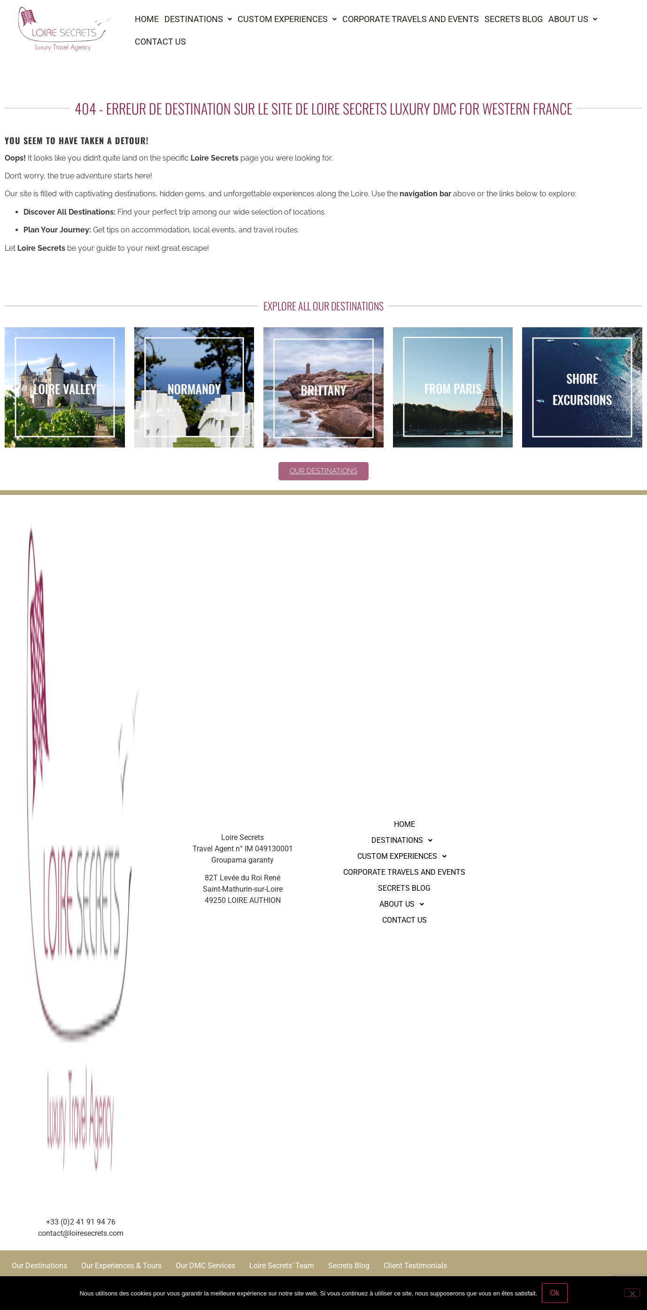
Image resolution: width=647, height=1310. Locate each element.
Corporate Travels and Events (410, 19)
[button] (198, 19)
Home (147, 19)
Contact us (160, 41)
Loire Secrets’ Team (281, 1265)
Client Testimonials (415, 1265)
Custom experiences (287, 19)
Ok (554, 1293)
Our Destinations (39, 1265)
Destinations (198, 19)
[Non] (632, 1292)
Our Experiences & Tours (121, 1265)
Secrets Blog (514, 19)
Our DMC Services (205, 1265)
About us (572, 19)
